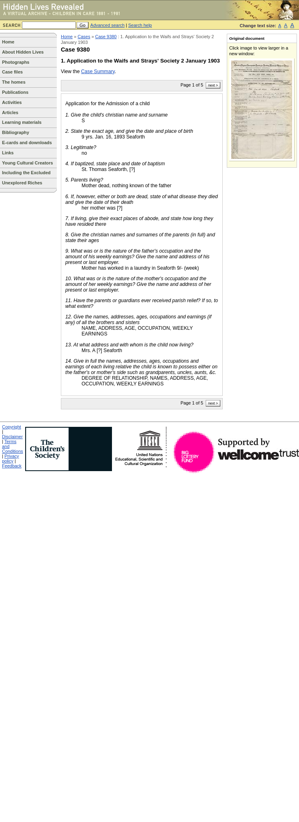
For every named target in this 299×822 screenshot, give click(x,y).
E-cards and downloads (27, 142)
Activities (12, 102)
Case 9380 (106, 36)
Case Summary (98, 71)
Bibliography (15, 132)
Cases (83, 36)
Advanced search (107, 25)
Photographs (15, 62)
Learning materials (21, 122)
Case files (12, 71)
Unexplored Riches (22, 182)
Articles (10, 112)
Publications (15, 92)
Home (8, 41)
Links (8, 152)
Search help (140, 25)
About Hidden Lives (23, 52)
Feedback (12, 465)
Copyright (11, 426)
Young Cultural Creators (27, 162)
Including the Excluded (26, 172)
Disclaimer (12, 436)
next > (213, 85)
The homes (14, 82)
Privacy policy (10, 458)
